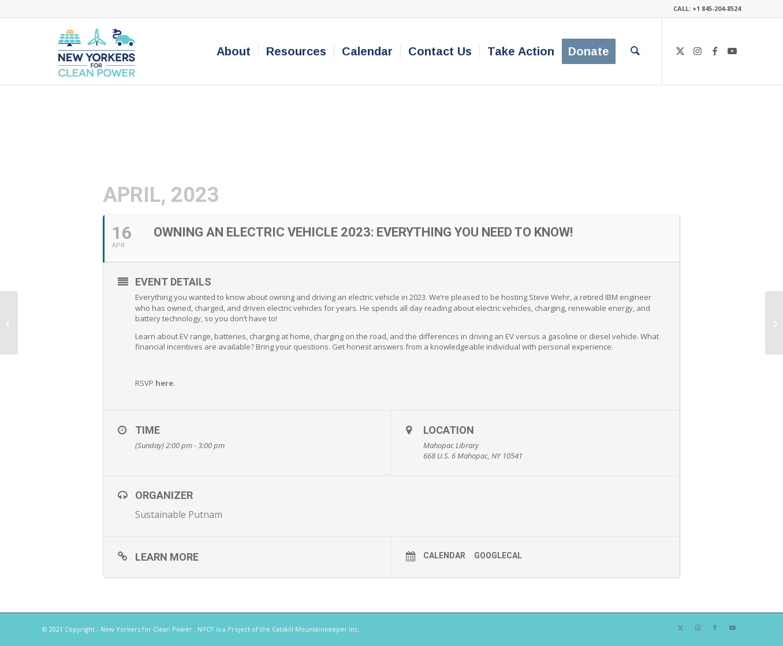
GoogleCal (498, 555)
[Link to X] (680, 50)
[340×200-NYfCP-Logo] (99, 51)
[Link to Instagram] (697, 50)
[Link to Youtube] (732, 50)
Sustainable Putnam (178, 514)
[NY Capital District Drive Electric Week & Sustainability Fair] (774, 323)
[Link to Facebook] (715, 50)
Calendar (444, 555)
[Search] (635, 51)
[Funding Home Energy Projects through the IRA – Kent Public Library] (9, 323)
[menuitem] (233, 51)
